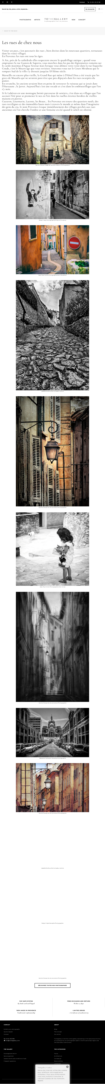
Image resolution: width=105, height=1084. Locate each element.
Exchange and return (10, 1053)
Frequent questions (10, 1061)
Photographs (25, 20)
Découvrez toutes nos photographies (52, 985)
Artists (37, 20)
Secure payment (9, 1056)
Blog (55, 1029)
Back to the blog (10, 31)
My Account (90, 9)
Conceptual (57, 1058)
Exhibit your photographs (12, 1029)
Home (45, 18)
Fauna (56, 1053)
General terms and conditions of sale (15, 1058)
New (73, 20)
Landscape (57, 1063)
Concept (81, 20)
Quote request (8, 1031)
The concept (58, 1031)
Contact (82, 2)
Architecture (58, 1056)
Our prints (57, 1034)
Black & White (58, 1061)
